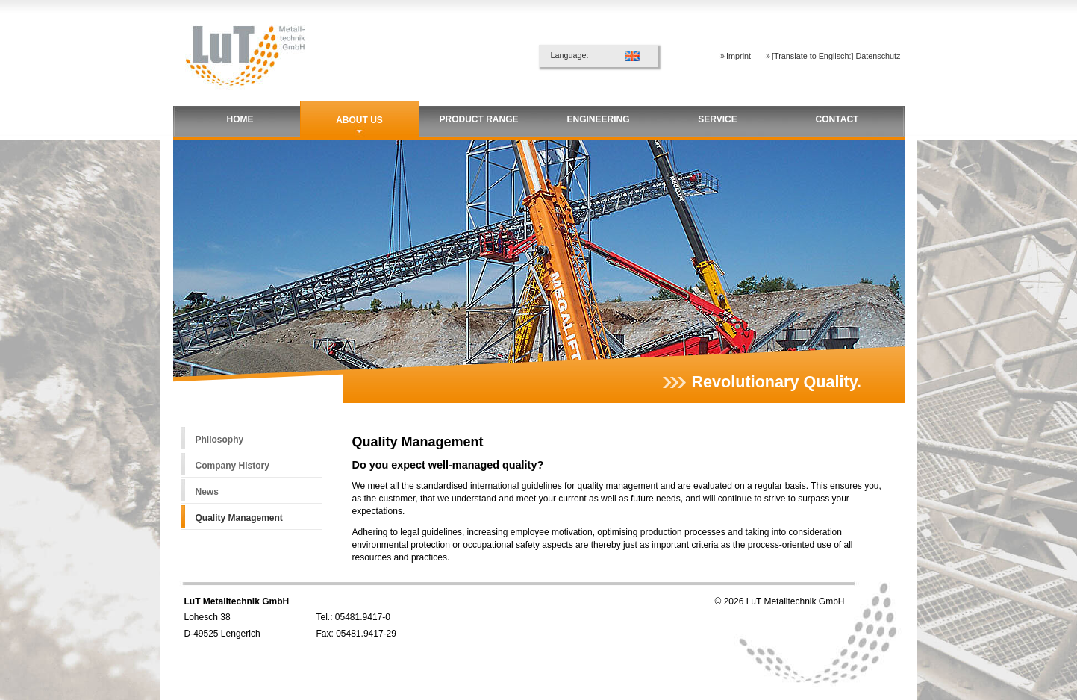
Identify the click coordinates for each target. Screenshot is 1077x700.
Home (240, 119)
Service (717, 119)
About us (359, 120)
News (207, 492)
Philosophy (220, 439)
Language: (570, 55)
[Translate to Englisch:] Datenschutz (836, 55)
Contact (837, 119)
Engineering (597, 119)
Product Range (478, 119)
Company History (232, 465)
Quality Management (239, 518)
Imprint (738, 55)
